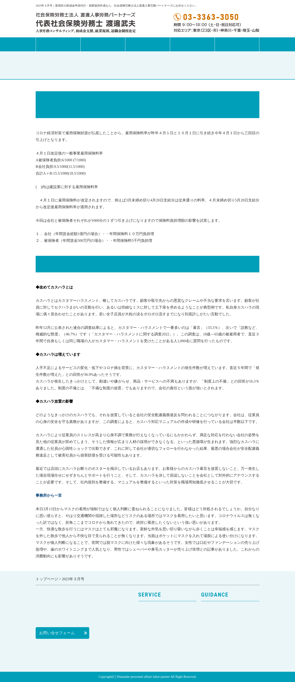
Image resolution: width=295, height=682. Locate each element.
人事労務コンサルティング (162, 617)
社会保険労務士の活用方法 (225, 650)
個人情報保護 (213, 633)
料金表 (207, 642)
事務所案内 (147, 44)
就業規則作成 (150, 625)
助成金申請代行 (152, 633)
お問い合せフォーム (57, 633)
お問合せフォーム (237, 44)
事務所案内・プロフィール (225, 617)
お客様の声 (211, 625)
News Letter (192, 44)
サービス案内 (102, 44)
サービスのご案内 (154, 608)
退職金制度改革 (152, 642)
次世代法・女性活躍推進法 (162, 650)
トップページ (58, 44)
